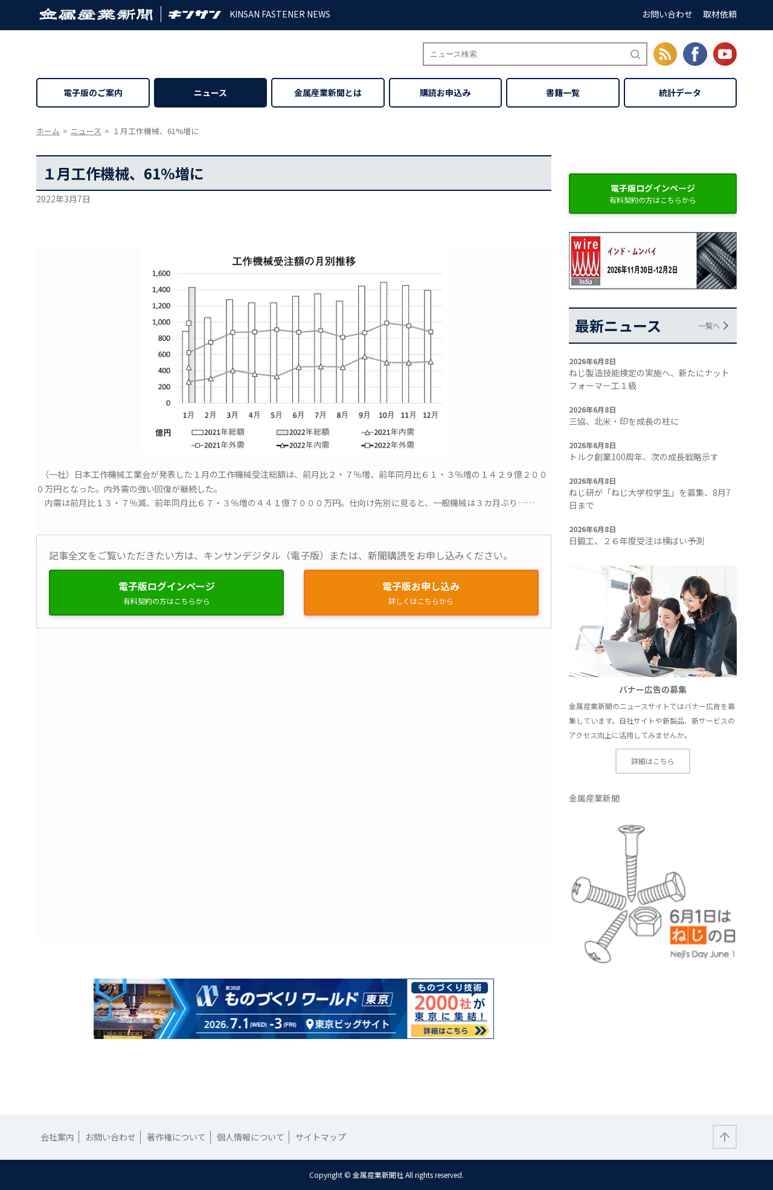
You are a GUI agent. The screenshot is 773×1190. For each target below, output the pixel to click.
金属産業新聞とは (328, 92)
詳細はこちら (653, 761)
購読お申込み (445, 92)
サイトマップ (320, 1137)
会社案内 (57, 1137)
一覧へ (709, 325)
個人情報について (250, 1137)
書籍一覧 (563, 92)
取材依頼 (720, 14)
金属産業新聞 (594, 798)
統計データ (680, 92)
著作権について (176, 1137)
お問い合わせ (667, 14)
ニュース (210, 92)
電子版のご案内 (93, 92)
